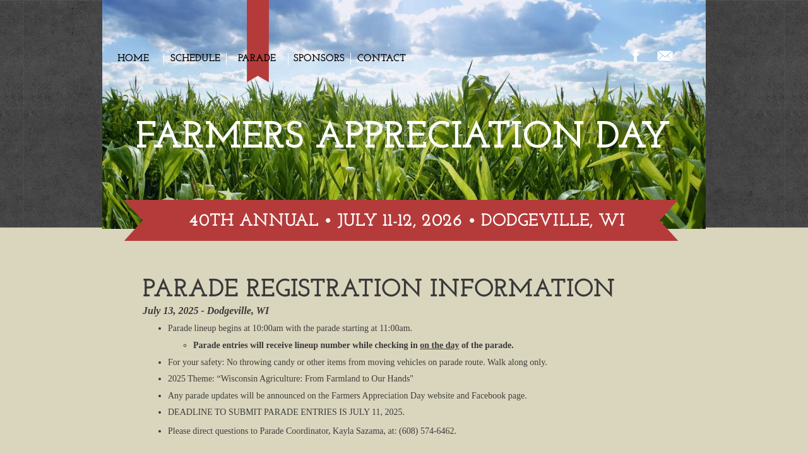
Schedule (195, 59)
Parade (257, 59)
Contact (381, 59)
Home (133, 59)
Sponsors (319, 59)
